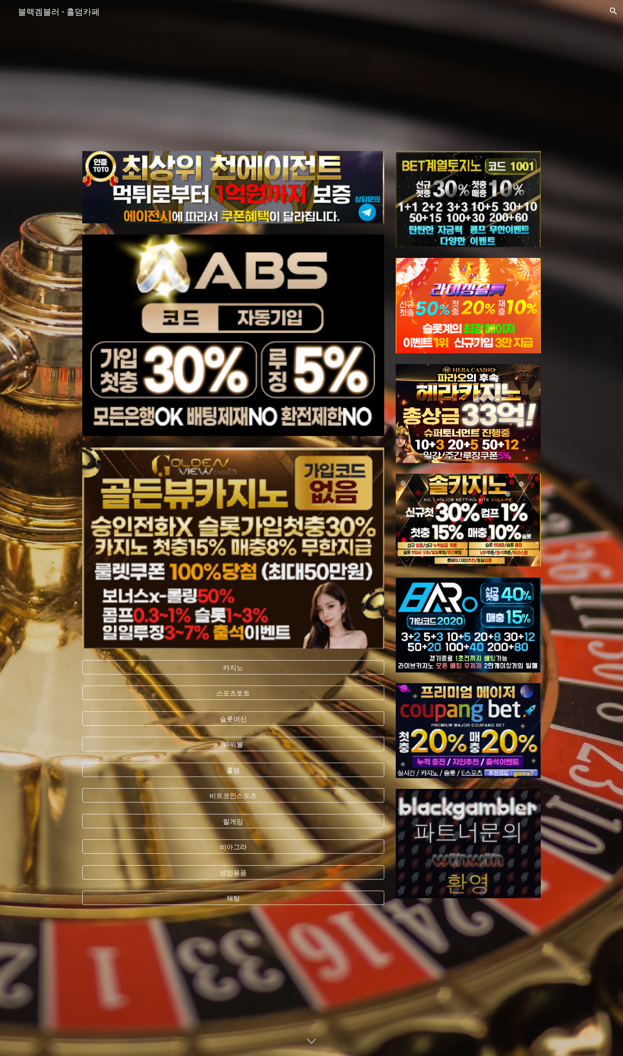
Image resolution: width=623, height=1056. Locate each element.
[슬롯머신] (233, 718)
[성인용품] (233, 872)
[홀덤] (233, 769)
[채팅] (233, 898)
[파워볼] (233, 744)
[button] (613, 11)
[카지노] (233, 667)
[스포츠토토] (233, 693)
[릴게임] (233, 821)
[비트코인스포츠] (233, 795)
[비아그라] (233, 846)
